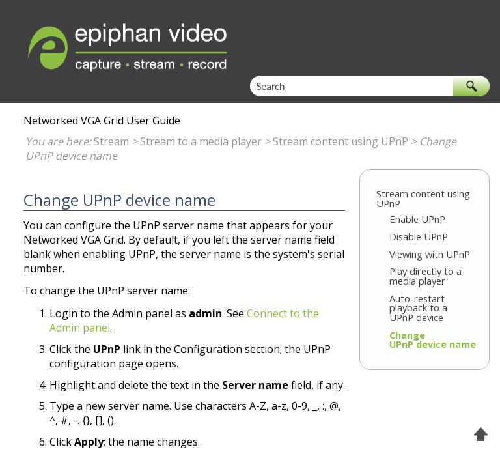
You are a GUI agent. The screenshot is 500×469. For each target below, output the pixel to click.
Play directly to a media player (425, 275)
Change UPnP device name (432, 339)
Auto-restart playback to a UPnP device (418, 308)
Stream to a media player (201, 141)
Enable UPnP (417, 218)
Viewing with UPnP (429, 254)
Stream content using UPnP (340, 141)
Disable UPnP (418, 236)
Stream (111, 141)
